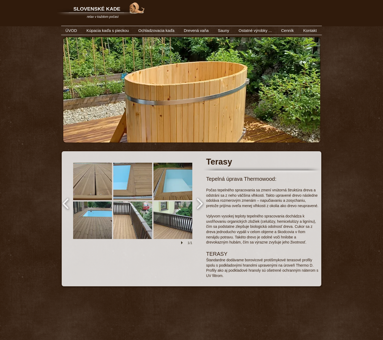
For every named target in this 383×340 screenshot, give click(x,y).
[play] (182, 242)
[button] (92, 181)
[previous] (66, 203)
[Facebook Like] (285, 21)
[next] (200, 203)
